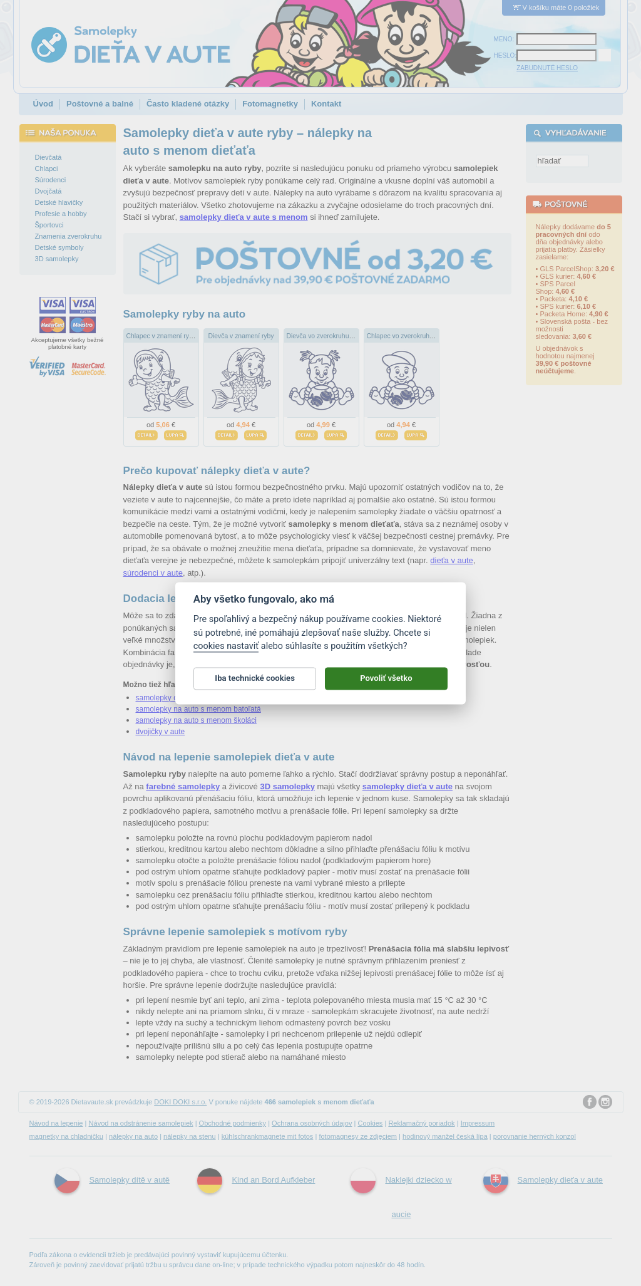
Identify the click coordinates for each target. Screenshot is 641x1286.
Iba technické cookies (255, 683)
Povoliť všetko (386, 683)
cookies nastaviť (226, 651)
